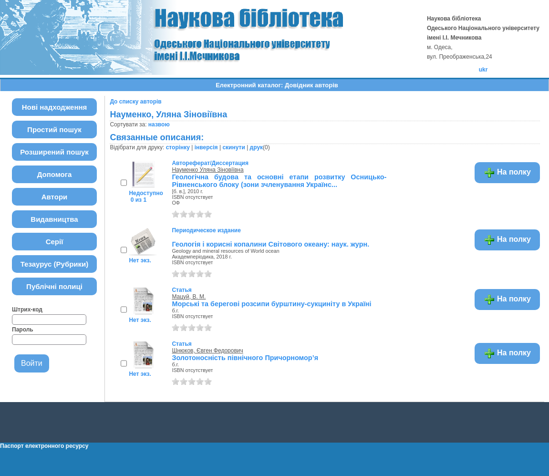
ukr (483, 69)
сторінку (178, 147)
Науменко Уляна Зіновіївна (207, 169)
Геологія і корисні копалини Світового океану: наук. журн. (270, 244)
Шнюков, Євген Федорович (207, 350)
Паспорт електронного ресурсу (44, 446)
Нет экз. (140, 260)
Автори (54, 197)
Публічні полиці (54, 286)
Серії (54, 242)
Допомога (54, 174)
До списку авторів (135, 101)
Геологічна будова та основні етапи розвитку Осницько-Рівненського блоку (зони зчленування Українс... (279, 180)
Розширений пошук (54, 152)
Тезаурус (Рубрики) (55, 264)
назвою (159, 124)
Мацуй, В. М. (189, 296)
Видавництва (54, 219)
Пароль (22, 329)
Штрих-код (27, 309)
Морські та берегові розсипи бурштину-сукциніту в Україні (271, 304)
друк (256, 147)
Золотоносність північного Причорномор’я (245, 358)
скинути (233, 147)
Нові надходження (54, 107)
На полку (507, 172)
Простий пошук (54, 129)
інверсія (206, 147)
